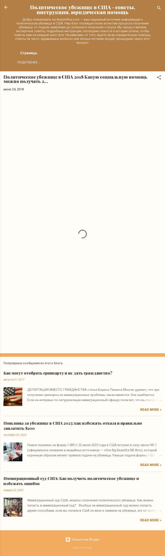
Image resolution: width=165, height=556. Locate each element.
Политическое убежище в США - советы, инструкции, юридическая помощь (82, 9)
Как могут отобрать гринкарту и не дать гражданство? (57, 373)
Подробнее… (51, 62)
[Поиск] (159, 8)
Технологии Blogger (82, 539)
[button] (159, 78)
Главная (25, 62)
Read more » (151, 410)
